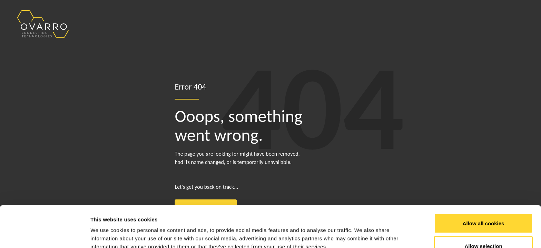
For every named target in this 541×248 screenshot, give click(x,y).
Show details (362, 230)
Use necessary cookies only (483, 229)
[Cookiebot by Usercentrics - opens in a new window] (44, 234)
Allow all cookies (483, 184)
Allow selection (483, 207)
